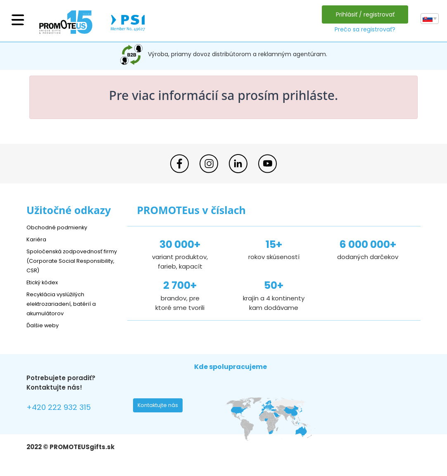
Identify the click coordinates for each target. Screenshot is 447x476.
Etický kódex (44, 282)
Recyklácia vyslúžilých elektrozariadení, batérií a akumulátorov (65, 303)
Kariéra (37, 239)
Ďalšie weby (44, 325)
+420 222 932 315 (63, 408)
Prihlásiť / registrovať (363, 14)
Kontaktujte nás (160, 407)
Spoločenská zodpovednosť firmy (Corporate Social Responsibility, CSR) (69, 260)
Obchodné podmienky (60, 227)
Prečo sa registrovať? (363, 29)
